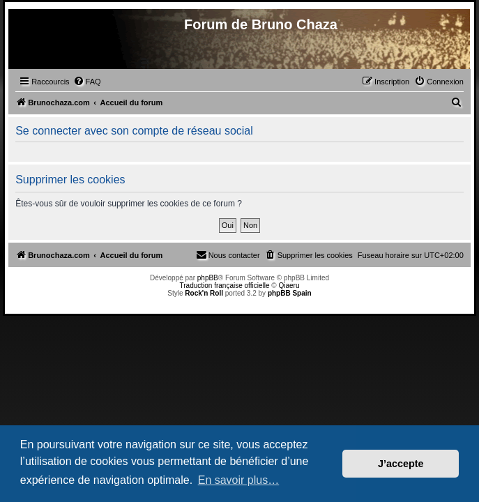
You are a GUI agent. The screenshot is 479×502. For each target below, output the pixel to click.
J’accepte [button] (401, 463)
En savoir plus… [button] (239, 480)
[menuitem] (87, 81)
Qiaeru (288, 285)
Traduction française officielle (225, 285)
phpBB (207, 278)
